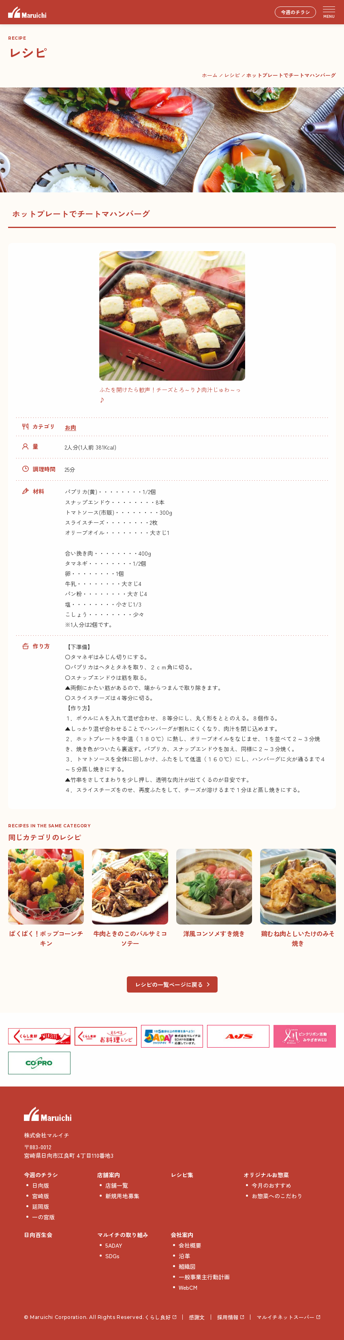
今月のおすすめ (271, 1185)
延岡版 (40, 1206)
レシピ (232, 75)
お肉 (70, 427)
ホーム (210, 75)
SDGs (112, 1256)
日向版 (40, 1185)
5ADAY (113, 1245)
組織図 (187, 1266)
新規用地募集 (122, 1196)
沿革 (184, 1256)
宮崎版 (40, 1196)
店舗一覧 (116, 1185)
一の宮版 (43, 1217)
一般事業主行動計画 (204, 1277)
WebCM (188, 1287)
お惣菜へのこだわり (277, 1196)
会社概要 (190, 1245)
